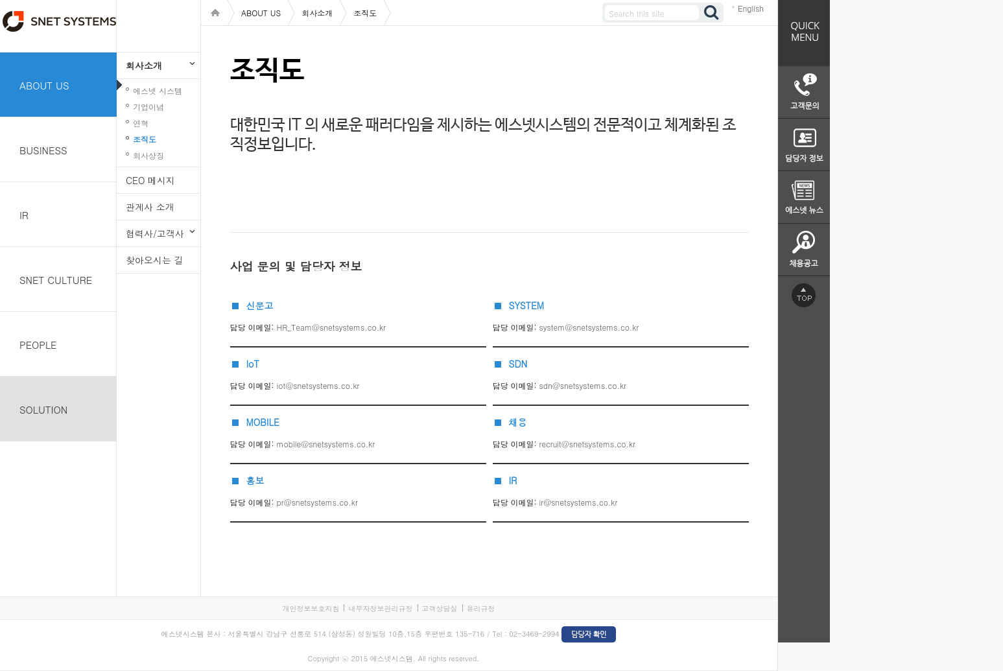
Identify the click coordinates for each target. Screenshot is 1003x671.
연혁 (140, 122)
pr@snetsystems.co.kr (317, 502)
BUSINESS (43, 150)
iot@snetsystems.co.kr (318, 385)
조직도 (144, 139)
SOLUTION (43, 409)
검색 (712, 13)
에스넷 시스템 (157, 90)
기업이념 (148, 106)
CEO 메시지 (150, 180)
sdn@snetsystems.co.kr (582, 385)
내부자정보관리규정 (380, 608)
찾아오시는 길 (154, 259)
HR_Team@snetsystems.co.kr (331, 327)
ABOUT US (44, 85)
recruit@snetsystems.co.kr (587, 443)
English (751, 8)
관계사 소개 (150, 206)
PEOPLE (38, 344)
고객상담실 (440, 608)
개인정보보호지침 (310, 608)
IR (24, 215)
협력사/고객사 (155, 233)
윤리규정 (481, 608)
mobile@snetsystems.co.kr (326, 443)
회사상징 (148, 155)
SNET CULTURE (55, 280)
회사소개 (144, 65)
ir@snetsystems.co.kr (578, 502)
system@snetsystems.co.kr (589, 327)
